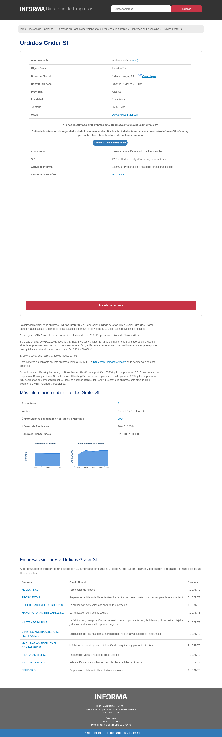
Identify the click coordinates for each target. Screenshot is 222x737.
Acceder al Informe (111, 305)
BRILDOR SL (29, 670)
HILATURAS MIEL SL (34, 654)
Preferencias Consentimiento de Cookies (111, 725)
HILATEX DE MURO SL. (36, 622)
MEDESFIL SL (30, 589)
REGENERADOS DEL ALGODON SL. (43, 605)
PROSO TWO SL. (32, 597)
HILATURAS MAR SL (34, 662)
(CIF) (135, 60)
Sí (119, 403)
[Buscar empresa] (141, 8)
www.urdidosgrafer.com (125, 114)
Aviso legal (111, 718)
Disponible (118, 174)
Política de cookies (111, 721)
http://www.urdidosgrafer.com (109, 362)
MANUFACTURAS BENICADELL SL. (43, 612)
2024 (120, 418)
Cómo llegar (147, 76)
